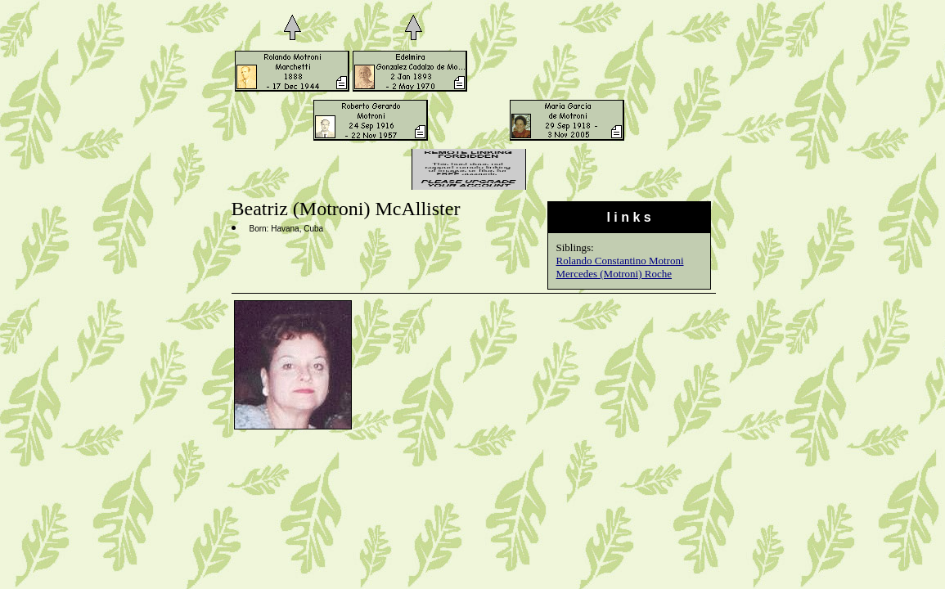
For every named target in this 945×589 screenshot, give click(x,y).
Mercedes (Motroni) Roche (614, 274)
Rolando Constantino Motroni (620, 260)
